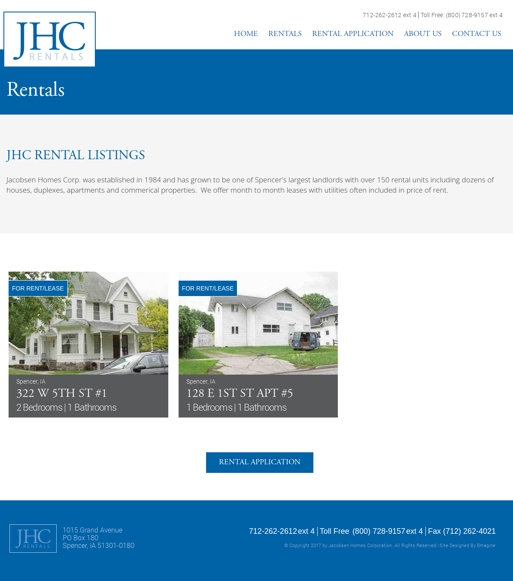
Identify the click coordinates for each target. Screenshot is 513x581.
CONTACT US (476, 34)
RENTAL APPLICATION (353, 34)
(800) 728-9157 (467, 15)
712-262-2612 (382, 15)
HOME (246, 34)
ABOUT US (423, 34)
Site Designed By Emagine (467, 545)
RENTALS (285, 34)
